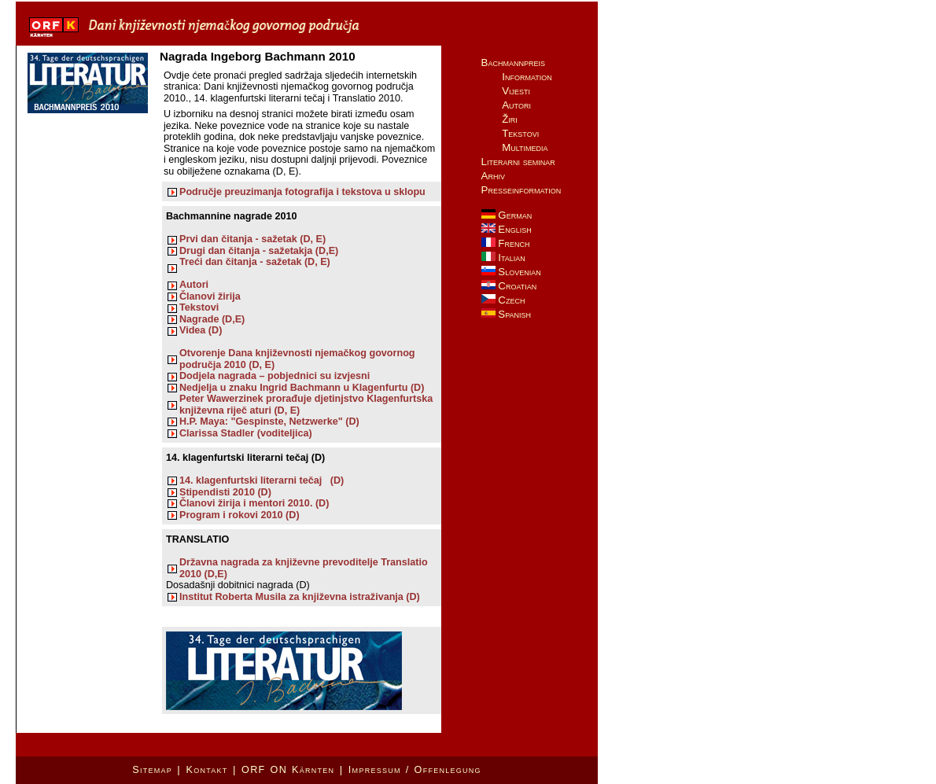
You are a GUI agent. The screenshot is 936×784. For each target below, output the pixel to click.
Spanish (506, 314)
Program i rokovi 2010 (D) (239, 515)
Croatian (509, 286)
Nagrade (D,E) (212, 319)
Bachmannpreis (513, 62)
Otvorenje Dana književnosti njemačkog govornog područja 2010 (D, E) (297, 359)
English (506, 229)
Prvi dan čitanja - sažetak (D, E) (252, 239)
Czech (503, 300)
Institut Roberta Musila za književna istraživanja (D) (299, 596)
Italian (503, 257)
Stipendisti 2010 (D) (225, 492)
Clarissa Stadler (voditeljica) (245, 433)
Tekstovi (199, 307)
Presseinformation (521, 190)
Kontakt (206, 769)
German (506, 215)
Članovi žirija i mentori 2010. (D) (254, 503)
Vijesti (516, 91)
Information (527, 77)
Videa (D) (200, 330)
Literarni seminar (518, 161)
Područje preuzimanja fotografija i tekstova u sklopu (302, 191)
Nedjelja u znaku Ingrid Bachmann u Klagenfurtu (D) (304, 387)
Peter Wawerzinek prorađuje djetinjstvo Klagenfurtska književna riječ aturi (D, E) (306, 404)
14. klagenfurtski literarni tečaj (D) (261, 480)
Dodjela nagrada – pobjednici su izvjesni (274, 375)
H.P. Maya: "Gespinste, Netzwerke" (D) (269, 421)
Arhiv (493, 176)
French (505, 243)
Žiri (510, 119)
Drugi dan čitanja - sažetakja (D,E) (258, 250)
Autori (193, 284)
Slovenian (511, 272)
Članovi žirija (210, 296)
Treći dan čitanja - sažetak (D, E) (254, 261)
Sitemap (152, 769)
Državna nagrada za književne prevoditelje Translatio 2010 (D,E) (303, 568)
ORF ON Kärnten (287, 769)
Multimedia (524, 147)
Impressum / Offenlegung (414, 769)
